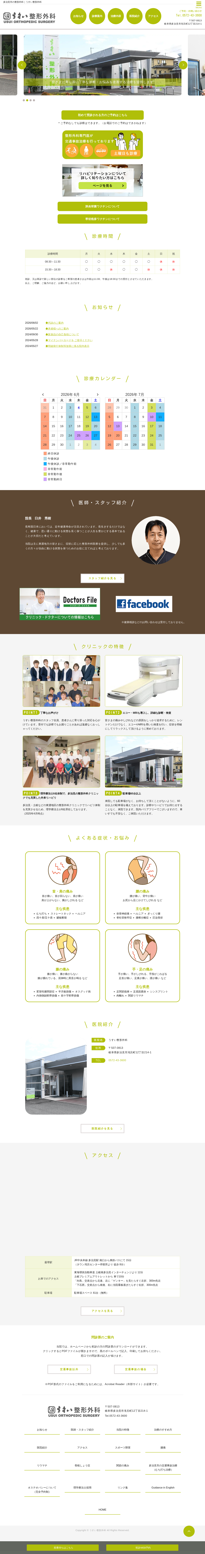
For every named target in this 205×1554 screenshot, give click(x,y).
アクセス (153, 16)
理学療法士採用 (82, 1490)
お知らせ (78, 16)
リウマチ (42, 1468)
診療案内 (97, 16)
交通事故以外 (69, 1372)
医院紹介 (134, 16)
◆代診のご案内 (54, 323)
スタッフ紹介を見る (102, 579)
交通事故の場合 (136, 1372)
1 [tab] (24, 100)
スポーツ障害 (122, 1450)
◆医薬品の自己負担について (62, 334)
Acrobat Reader (115, 1387)
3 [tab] (31, 100)
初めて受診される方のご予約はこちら (102, 115)
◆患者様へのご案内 (57, 328)
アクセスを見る (102, 1313)
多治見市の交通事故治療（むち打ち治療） (163, 1470)
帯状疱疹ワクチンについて (102, 219)
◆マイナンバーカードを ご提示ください (69, 340)
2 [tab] (27, 100)
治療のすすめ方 (163, 1432)
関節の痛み (122, 1468)
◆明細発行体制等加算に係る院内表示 (67, 346)
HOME (102, 1512)
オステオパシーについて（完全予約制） (42, 1492)
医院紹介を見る (102, 1130)
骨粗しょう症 (82, 1468)
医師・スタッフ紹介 (82, 1432)
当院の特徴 (122, 1432)
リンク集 (123, 1490)
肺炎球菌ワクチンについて (102, 206)
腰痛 (163, 1450)
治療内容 (116, 16)
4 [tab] (34, 100)
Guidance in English (162, 1490)
